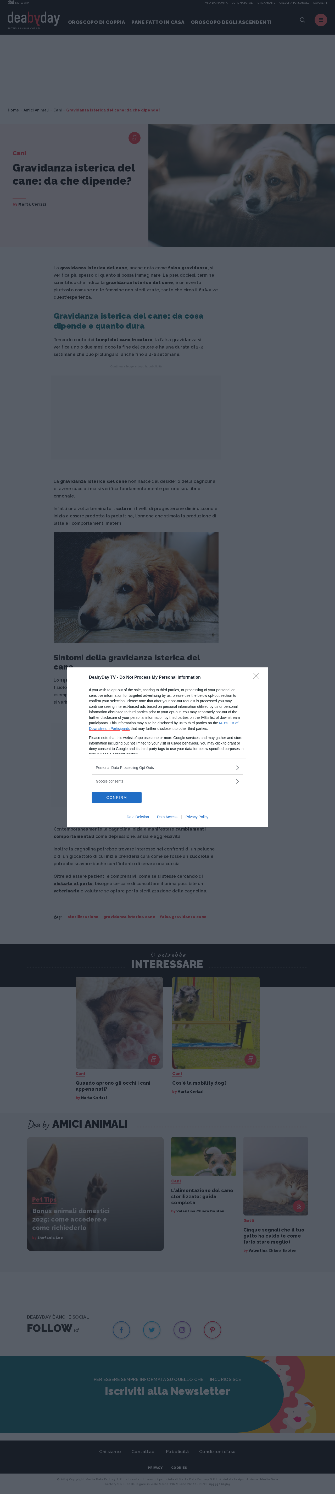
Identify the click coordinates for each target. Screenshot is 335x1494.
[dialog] (167, 747)
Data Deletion (138, 817)
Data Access (167, 817)
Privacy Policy (197, 817)
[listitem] (167, 767)
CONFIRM (116, 797)
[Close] (258, 678)
